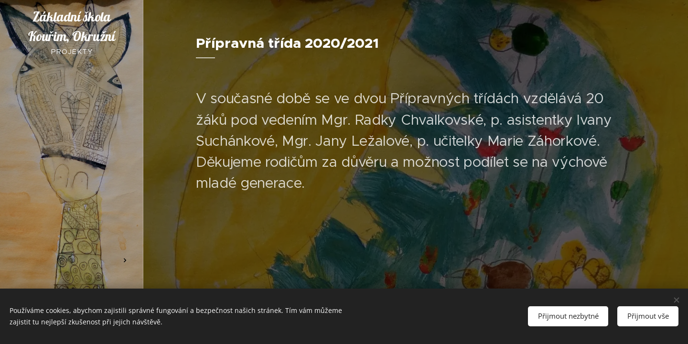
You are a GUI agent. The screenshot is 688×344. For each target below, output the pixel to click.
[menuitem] (71, 125)
